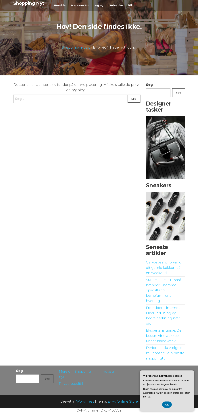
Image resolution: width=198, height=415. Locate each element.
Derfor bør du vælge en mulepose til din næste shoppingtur (165, 353)
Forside (60, 5)
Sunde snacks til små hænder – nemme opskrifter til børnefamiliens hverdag (163, 290)
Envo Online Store (123, 401)
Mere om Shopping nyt (88, 5)
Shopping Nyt (28, 3)
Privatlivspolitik (121, 5)
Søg (149, 85)
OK (167, 404)
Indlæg (108, 372)
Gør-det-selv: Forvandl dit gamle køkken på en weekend (164, 267)
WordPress (85, 401)
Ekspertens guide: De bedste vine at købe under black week (163, 335)
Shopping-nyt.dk (76, 47)
